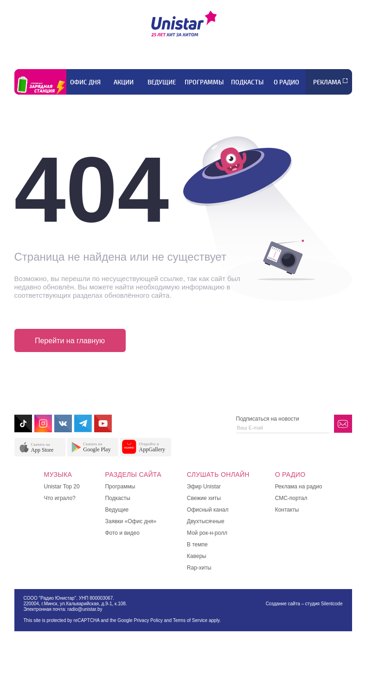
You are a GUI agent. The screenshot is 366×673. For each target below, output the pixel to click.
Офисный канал (208, 509)
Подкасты (247, 82)
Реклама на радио (298, 486)
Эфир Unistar (204, 486)
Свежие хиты (204, 498)
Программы (204, 82)
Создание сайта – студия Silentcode (304, 603)
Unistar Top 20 (62, 486)
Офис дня (85, 82)
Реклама (327, 82)
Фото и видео (122, 533)
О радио (286, 82)
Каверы (196, 556)
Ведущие (162, 82)
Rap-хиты (199, 567)
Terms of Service (190, 620)
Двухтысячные (206, 521)
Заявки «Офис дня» (130, 521)
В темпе (197, 544)
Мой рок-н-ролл (207, 533)
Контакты (287, 509)
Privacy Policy (148, 620)
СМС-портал (291, 498)
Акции (124, 82)
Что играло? (60, 498)
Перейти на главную (70, 341)
